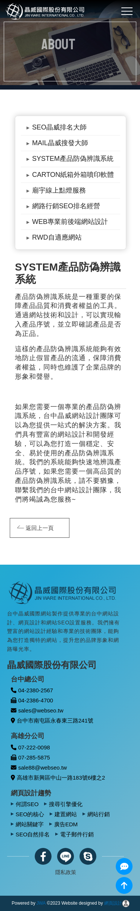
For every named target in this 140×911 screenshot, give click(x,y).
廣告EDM (66, 824)
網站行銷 (98, 814)
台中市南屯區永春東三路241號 (52, 720)
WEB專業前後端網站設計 (70, 221)
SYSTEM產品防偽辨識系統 (72, 158)
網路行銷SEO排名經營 (66, 206)
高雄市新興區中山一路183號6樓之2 (58, 777)
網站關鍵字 (30, 824)
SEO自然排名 (33, 834)
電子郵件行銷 (77, 834)
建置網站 (66, 814)
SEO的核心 (30, 814)
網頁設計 (113, 903)
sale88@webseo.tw (39, 767)
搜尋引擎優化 (66, 804)
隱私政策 (65, 872)
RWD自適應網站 (57, 237)
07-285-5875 (30, 757)
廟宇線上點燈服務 (59, 190)
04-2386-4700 (32, 700)
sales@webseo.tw (37, 710)
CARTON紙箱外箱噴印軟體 (73, 174)
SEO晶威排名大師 (59, 127)
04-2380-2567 (32, 690)
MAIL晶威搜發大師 (60, 143)
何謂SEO (27, 804)
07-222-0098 (30, 747)
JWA (41, 903)
